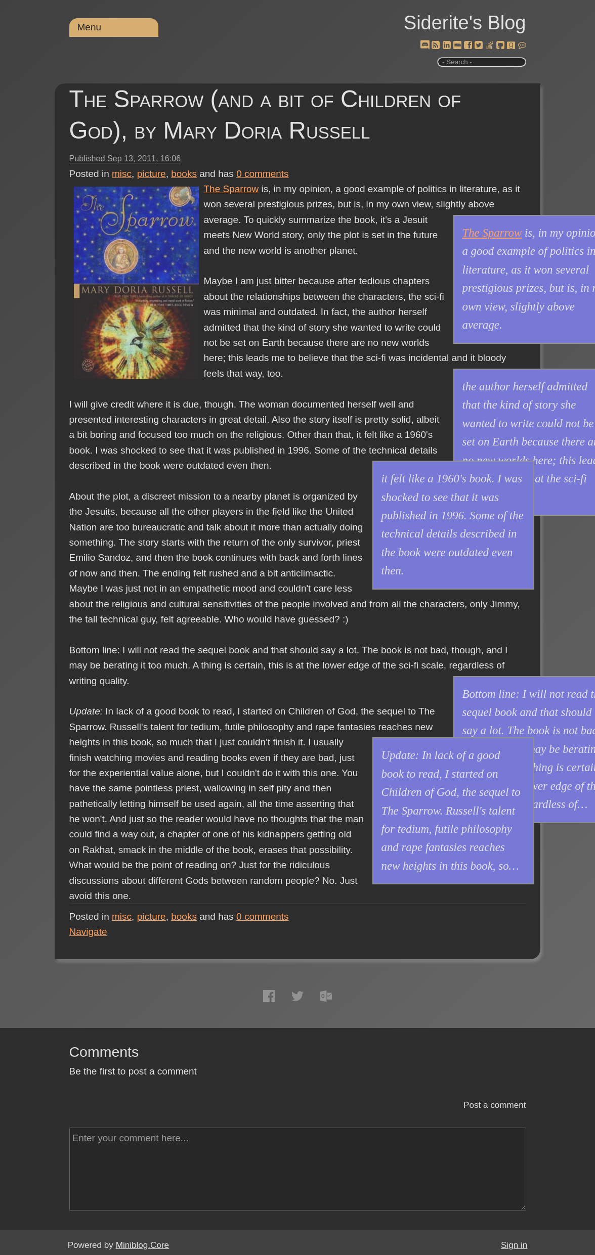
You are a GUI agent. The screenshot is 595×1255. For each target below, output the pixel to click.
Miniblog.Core (142, 1245)
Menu (89, 27)
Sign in (514, 1245)
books (184, 173)
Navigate (88, 931)
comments (262, 173)
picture (151, 173)
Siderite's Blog (465, 22)
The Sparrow (231, 189)
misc (122, 173)
